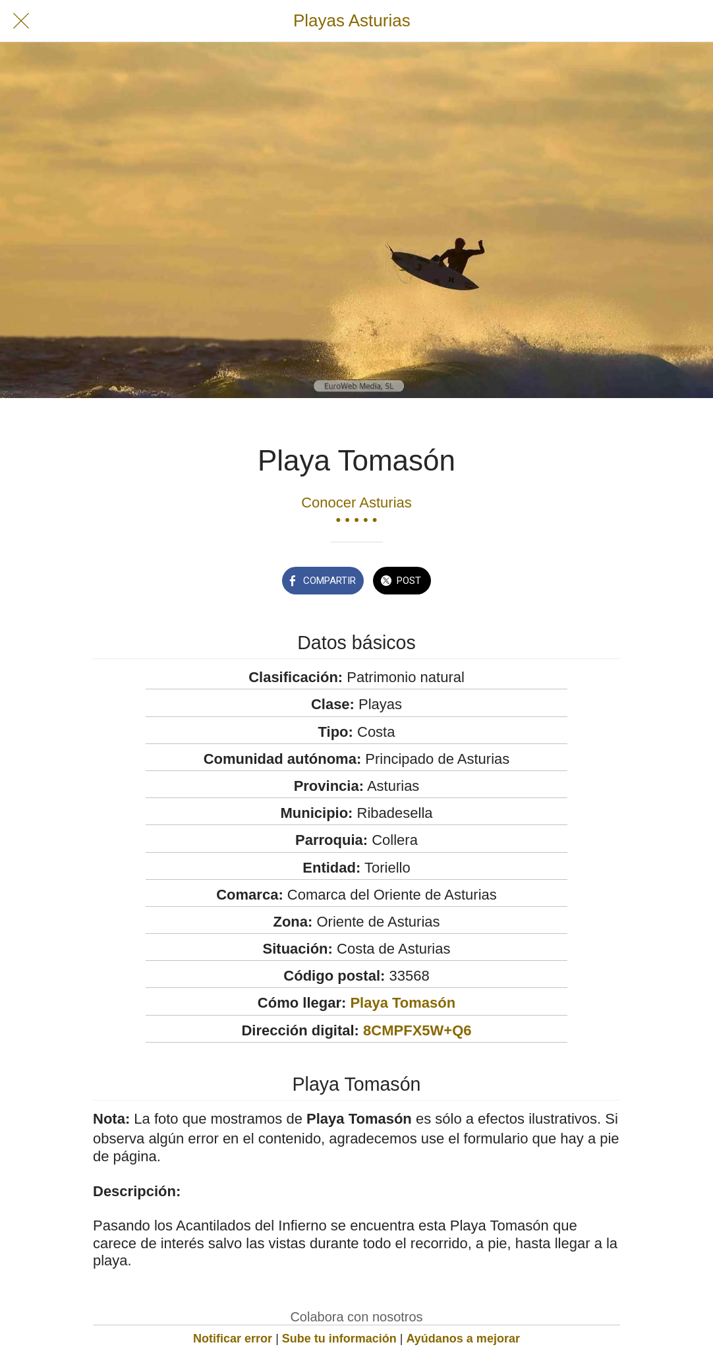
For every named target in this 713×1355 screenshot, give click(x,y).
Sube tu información (339, 1338)
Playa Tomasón (402, 1003)
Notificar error (232, 1338)
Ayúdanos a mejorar (463, 1338)
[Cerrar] (21, 21)
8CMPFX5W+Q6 (417, 1030)
